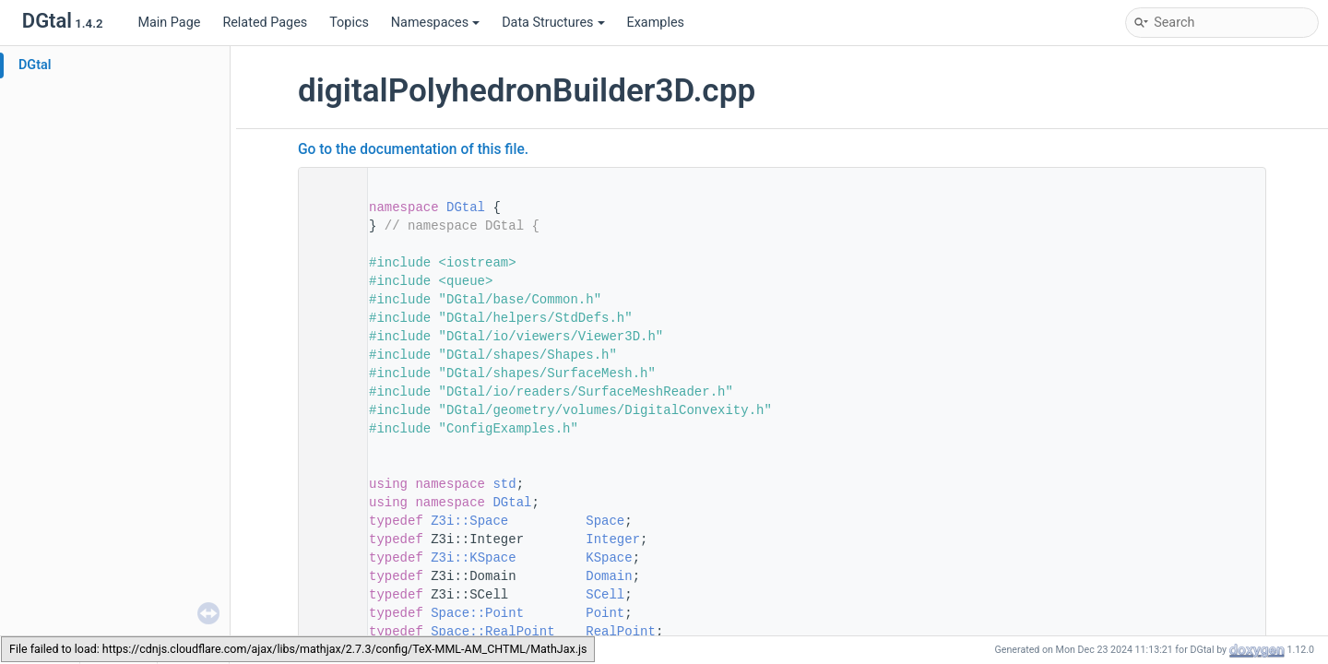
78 (327, 576)
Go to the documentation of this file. (413, 149)
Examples (655, 22)
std (504, 484)
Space (605, 521)
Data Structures (553, 22)
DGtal (35, 65)
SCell (605, 594)
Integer (613, 539)
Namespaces (435, 22)
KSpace (609, 558)
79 (327, 594)
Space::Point (477, 613)
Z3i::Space (469, 521)
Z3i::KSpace (473, 558)
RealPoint (621, 631)
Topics (349, 22)
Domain (609, 576)
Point (605, 613)
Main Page (168, 22)
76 (327, 539)
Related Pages (264, 22)
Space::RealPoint (492, 631)
